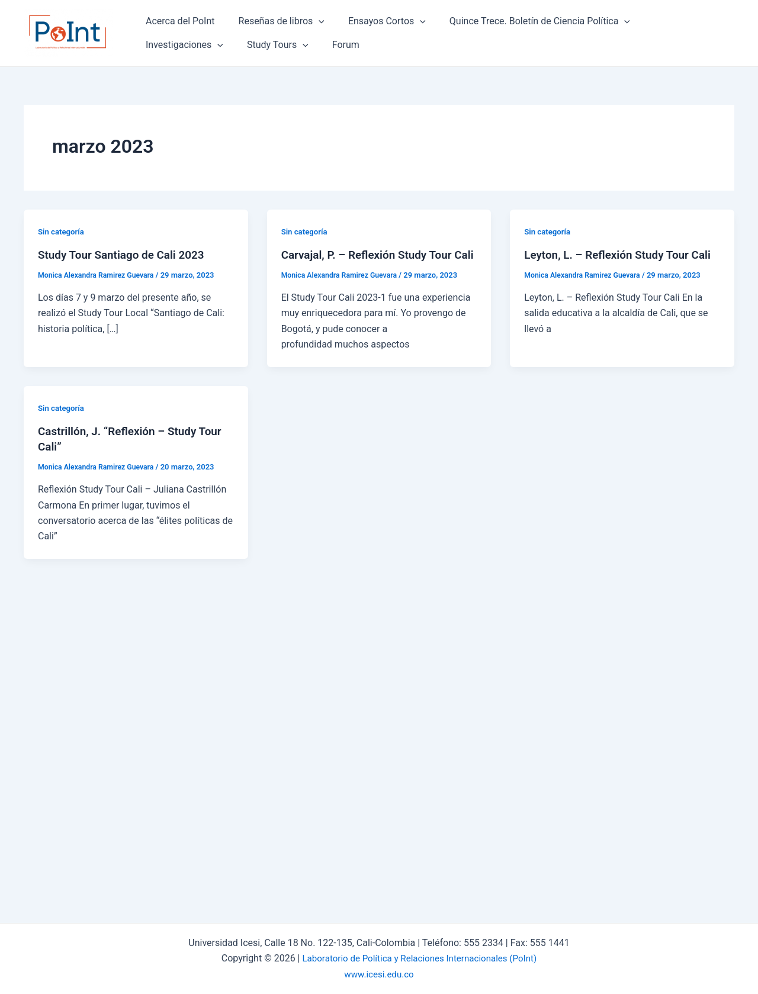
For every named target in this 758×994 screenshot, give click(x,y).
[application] (311, 21)
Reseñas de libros (274, 21)
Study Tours (174, 45)
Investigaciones (671, 21)
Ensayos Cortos (375, 21)
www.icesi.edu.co (379, 974)
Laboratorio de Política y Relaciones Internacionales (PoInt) (419, 958)
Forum (237, 44)
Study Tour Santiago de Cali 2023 (126, 254)
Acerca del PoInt (178, 21)
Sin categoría (62, 231)
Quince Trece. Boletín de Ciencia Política (523, 21)
